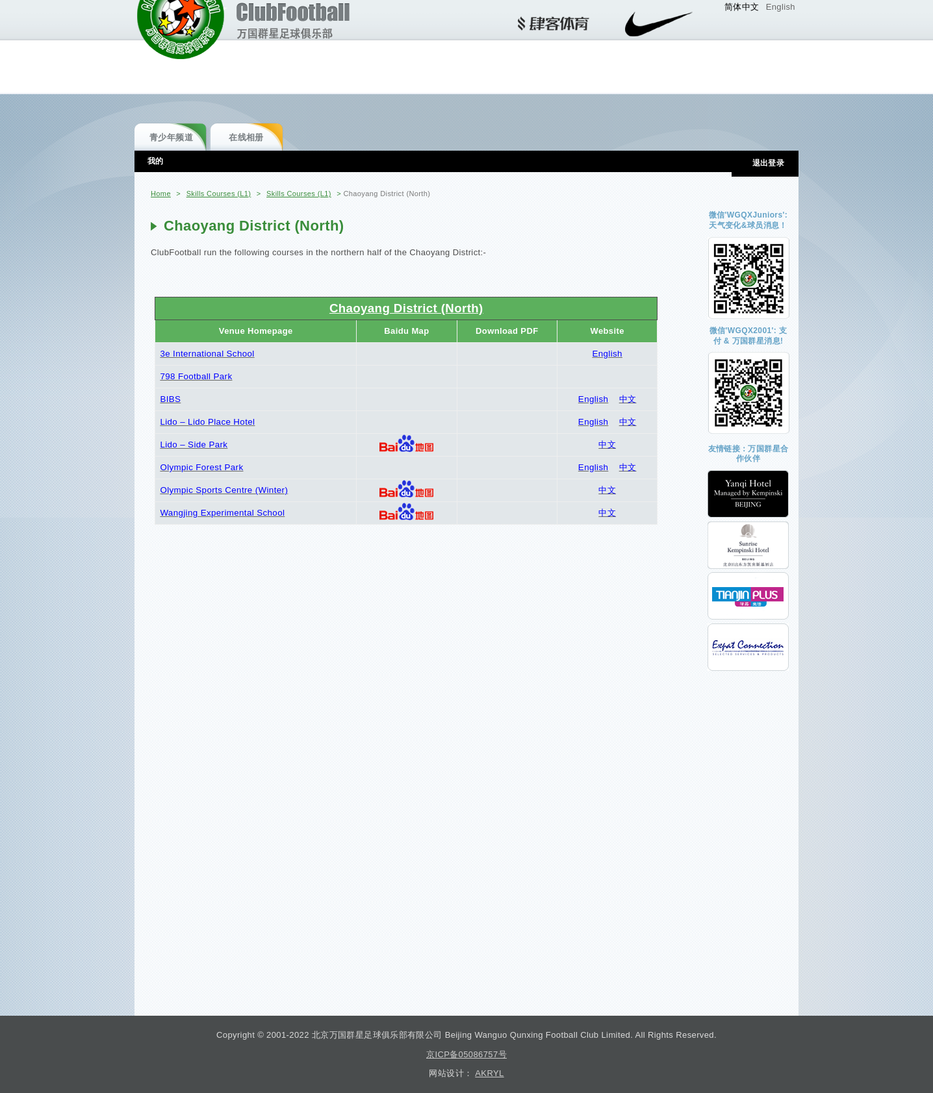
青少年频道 (171, 137)
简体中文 (742, 7)
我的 (155, 161)
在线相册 (246, 137)
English (780, 7)
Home (161, 193)
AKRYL (489, 1073)
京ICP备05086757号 (466, 1054)
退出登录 (768, 163)
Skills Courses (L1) (218, 193)
